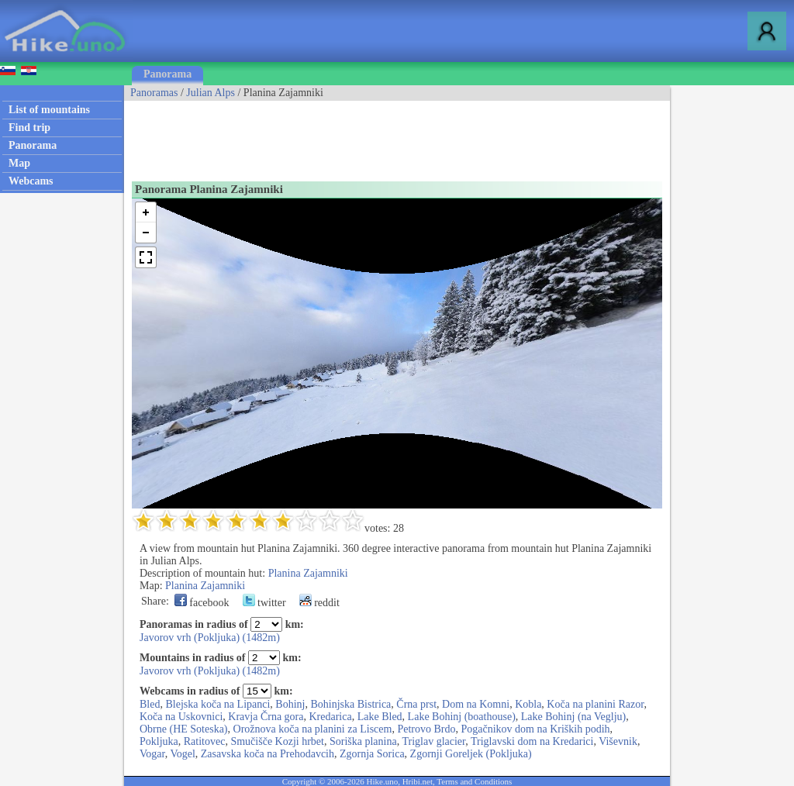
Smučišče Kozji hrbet (277, 741)
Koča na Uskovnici (181, 716)
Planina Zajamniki (308, 573)
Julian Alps (210, 92)
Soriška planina (363, 741)
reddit (319, 602)
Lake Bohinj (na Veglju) (573, 716)
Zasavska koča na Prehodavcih (267, 754)
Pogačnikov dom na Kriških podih (535, 729)
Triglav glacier (433, 741)
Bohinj (290, 704)
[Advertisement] (406, 136)
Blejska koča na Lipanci (217, 704)
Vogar (152, 754)
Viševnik (618, 741)
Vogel (182, 754)
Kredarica (330, 716)
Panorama (167, 74)
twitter (264, 602)
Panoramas (154, 92)
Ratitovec (205, 741)
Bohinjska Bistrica (350, 704)
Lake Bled (379, 716)
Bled (150, 704)
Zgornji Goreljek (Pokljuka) (471, 754)
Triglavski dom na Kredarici (532, 741)
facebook (202, 602)
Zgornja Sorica (372, 754)
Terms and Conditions (474, 781)
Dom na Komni (475, 704)
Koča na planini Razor (595, 704)
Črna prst (416, 704)
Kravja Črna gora (265, 716)
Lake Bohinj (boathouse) (462, 716)
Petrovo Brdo (426, 729)
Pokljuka (159, 741)
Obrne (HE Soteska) (184, 729)
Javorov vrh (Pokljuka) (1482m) (210, 637)
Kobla (528, 704)
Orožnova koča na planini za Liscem (312, 729)
